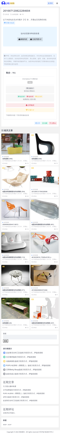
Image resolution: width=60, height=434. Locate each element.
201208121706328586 (39, 191)
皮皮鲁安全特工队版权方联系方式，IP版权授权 (24, 352)
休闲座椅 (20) (7, 323)
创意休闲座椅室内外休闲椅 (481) (43, 224)
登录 (50, 3)
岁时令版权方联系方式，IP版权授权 (16, 397)
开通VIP (30, 110)
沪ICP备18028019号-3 (46, 432)
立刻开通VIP (35, 39)
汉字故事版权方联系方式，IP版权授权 (17, 390)
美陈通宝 (22, 432)
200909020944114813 (10, 224)
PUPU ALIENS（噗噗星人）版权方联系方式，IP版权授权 (28, 365)
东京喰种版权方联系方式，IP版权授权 (21, 357)
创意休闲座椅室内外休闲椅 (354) (13, 191)
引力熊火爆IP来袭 (9, 386)
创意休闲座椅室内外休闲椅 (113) (13, 257)
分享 (37, 123)
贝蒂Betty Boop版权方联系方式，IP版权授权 (24, 369)
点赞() (53, 123)
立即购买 (30, 105)
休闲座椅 (15, 14)
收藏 (44, 123)
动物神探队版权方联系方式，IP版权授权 (22, 361)
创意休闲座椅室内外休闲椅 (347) (43, 323)
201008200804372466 (39, 290)
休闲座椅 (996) (7, 159)
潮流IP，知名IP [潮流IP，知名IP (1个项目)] (7, 424)
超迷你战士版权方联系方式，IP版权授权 (22, 374)
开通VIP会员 (9, 23)
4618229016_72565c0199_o (41, 257)
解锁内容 (23, 39)
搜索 (4, 333)
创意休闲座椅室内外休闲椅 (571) (13, 290)
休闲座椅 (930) (37, 159)
